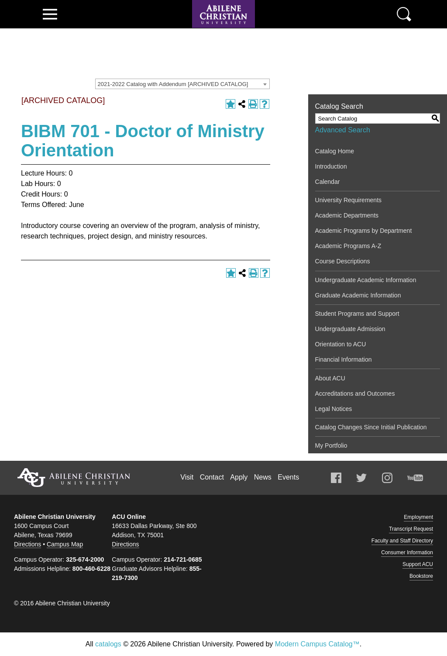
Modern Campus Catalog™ (317, 644)
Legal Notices (333, 408)
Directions (27, 544)
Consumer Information (407, 552)
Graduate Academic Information (358, 295)
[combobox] (182, 84)
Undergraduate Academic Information (365, 279)
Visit (186, 477)
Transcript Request (411, 529)
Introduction (331, 166)
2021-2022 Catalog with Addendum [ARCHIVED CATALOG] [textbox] (173, 84)
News (263, 477)
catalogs (108, 644)
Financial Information (343, 359)
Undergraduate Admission (350, 328)
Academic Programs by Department (363, 230)
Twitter (361, 478)
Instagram (387, 478)
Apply (239, 477)
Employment (418, 517)
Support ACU (417, 564)
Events (288, 477)
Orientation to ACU (340, 344)
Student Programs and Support (357, 313)
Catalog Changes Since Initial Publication (371, 427)
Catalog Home (334, 151)
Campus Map (65, 544)
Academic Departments (347, 215)
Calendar (327, 181)
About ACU (330, 378)
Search (404, 14)
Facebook (336, 478)
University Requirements (348, 200)
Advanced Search (342, 130)
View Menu (50, 14)
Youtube (415, 478)
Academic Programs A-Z (348, 245)
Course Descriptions (342, 261)
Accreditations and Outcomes (355, 393)
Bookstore (421, 576)
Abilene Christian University (73, 477)
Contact (212, 477)
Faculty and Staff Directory (402, 541)
